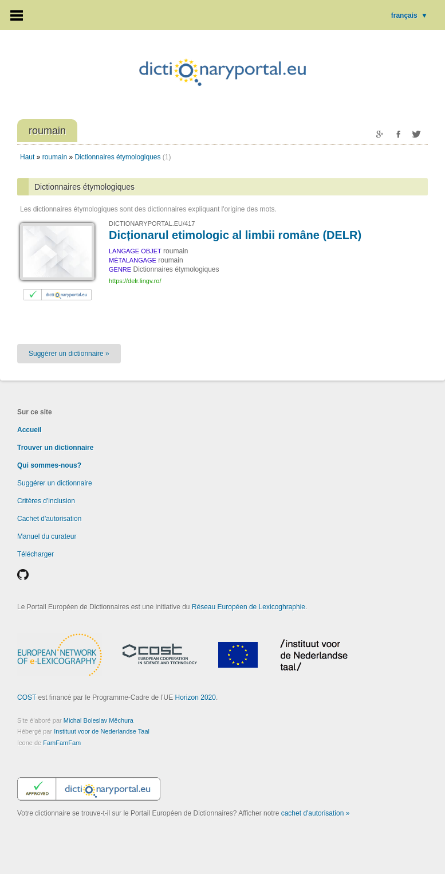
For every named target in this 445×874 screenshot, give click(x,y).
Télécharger (35, 554)
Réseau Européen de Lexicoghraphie (248, 607)
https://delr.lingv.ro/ (135, 280)
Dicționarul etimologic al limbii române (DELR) (235, 235)
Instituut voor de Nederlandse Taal (101, 731)
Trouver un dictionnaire (55, 448)
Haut (27, 157)
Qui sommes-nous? (49, 465)
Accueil (29, 430)
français (409, 15)
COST (26, 697)
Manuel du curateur (46, 536)
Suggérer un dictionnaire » (69, 354)
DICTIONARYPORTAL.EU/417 (152, 223)
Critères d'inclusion (46, 501)
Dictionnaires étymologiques (117, 157)
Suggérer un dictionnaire (54, 483)
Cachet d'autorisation (49, 519)
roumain (54, 157)
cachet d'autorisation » (315, 813)
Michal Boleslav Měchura (98, 720)
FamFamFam (62, 742)
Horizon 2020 (195, 697)
